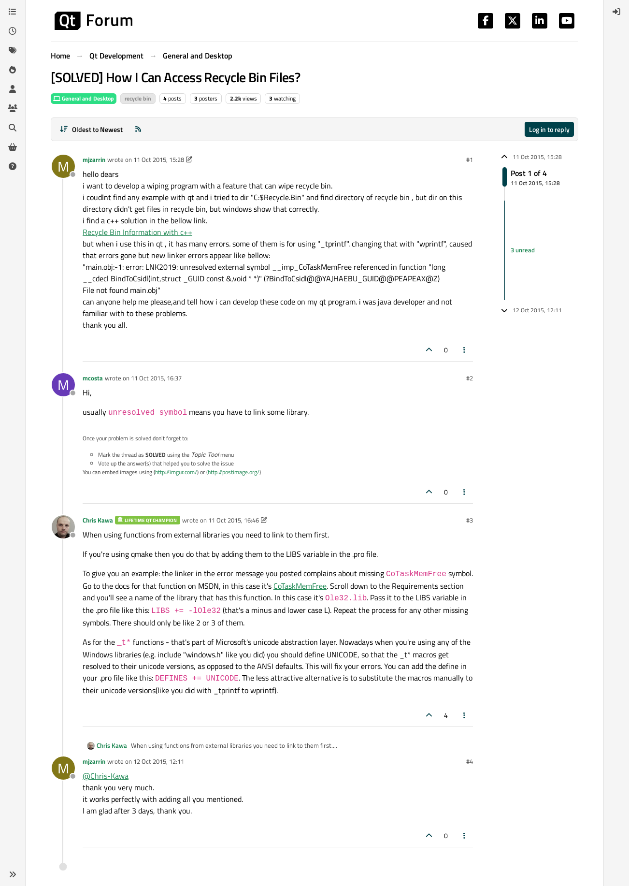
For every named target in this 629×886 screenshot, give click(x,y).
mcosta (93, 378)
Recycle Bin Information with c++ (137, 232)
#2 (469, 378)
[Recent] (12, 31)
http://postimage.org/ (233, 472)
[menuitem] (616, 11)
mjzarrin (94, 159)
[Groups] (12, 108)
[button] (12, 874)
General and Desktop (83, 98)
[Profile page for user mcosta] (63, 384)
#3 (469, 520)
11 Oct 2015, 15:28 (158, 159)
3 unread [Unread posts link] (523, 250)
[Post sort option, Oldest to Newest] (91, 129)
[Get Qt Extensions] (12, 147)
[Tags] (12, 50)
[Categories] (12, 11)
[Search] (12, 127)
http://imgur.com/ (176, 472)
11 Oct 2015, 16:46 (233, 520)
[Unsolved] (12, 166)
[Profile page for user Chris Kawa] (63, 526)
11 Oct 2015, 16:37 (156, 378)
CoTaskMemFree (300, 586)
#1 (469, 159)
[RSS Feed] (138, 129)
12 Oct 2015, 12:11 (158, 761)
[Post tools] (464, 349)
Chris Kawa (98, 520)
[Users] (12, 89)
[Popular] (12, 69)
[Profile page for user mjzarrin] (63, 166)
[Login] (616, 11)
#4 (469, 761)
